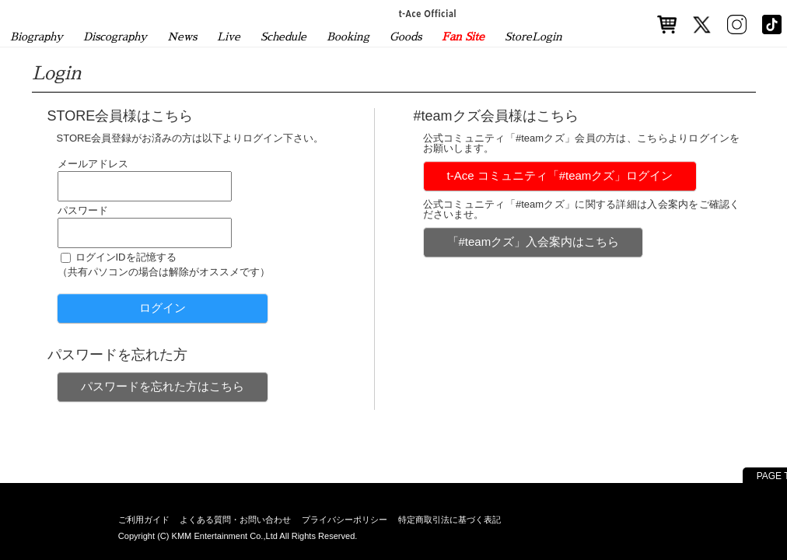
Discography (115, 36)
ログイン (162, 307)
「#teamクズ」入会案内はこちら (533, 241)
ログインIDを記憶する (126, 257)
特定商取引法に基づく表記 (449, 519)
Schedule (283, 36)
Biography (36, 36)
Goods (405, 36)
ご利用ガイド (144, 519)
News (182, 36)
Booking (348, 36)
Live (228, 36)
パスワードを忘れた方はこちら (162, 386)
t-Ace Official (428, 13)
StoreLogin (533, 36)
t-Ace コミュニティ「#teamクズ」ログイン (560, 175)
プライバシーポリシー (344, 519)
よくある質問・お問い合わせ (235, 519)
